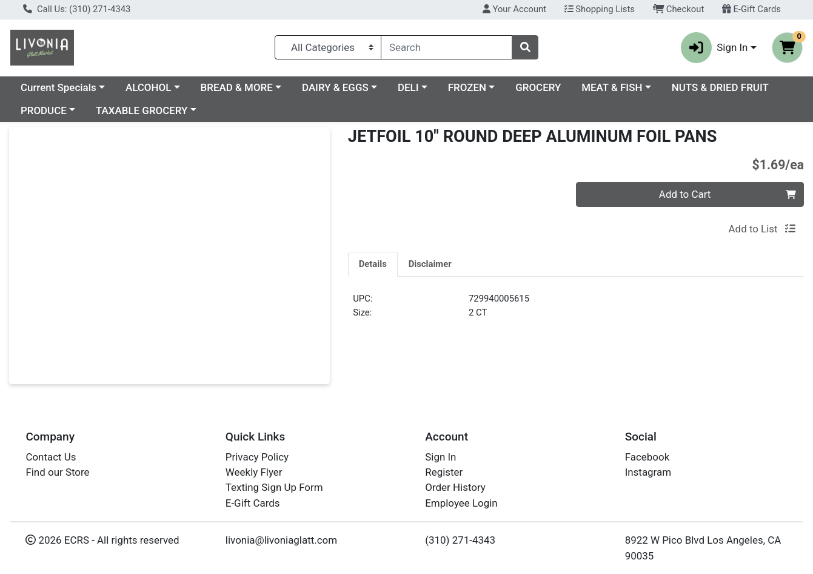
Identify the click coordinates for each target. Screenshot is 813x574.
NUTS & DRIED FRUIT (720, 87)
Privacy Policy (257, 457)
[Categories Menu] (328, 47)
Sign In (440, 457)
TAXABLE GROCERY (141, 110)
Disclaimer (430, 263)
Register (444, 472)
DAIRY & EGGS (335, 87)
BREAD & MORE (237, 87)
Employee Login (461, 503)
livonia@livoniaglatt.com (281, 540)
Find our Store (57, 472)
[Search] (446, 47)
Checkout (678, 9)
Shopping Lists (599, 9)
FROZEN (467, 87)
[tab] (373, 264)
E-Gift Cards (751, 9)
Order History (455, 487)
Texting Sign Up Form (274, 487)
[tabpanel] (576, 310)
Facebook (647, 457)
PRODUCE (44, 110)
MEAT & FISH (611, 87)
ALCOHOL (148, 87)
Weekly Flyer (254, 472)
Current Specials (58, 87)
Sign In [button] (714, 47)
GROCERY (538, 87)
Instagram (648, 472)
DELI (408, 87)
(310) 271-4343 (460, 540)
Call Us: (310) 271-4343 (76, 9)
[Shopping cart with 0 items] (787, 47)
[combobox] (446, 47)
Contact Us (50, 457)
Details (373, 263)
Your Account (514, 9)
